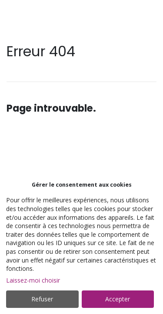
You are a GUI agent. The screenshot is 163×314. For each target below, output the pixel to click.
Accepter (117, 299)
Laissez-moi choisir (33, 280)
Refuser (42, 299)
